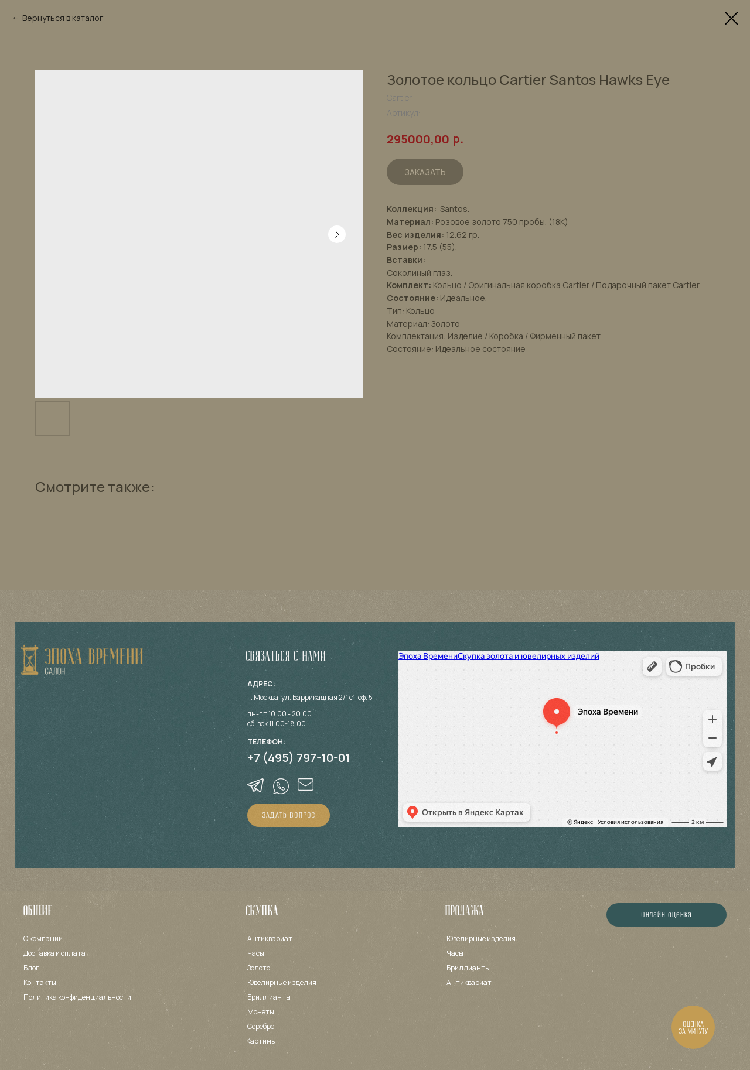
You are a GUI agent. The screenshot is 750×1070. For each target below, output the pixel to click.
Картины (261, 1041)
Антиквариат (269, 938)
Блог (31, 968)
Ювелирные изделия (481, 938)
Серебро (260, 1026)
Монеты (260, 1012)
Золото (258, 968)
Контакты (39, 982)
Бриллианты (269, 997)
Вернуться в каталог (62, 17)
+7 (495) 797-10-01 (298, 757)
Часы (255, 953)
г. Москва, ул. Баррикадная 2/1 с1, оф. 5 (310, 697)
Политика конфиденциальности (77, 997)
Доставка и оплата (54, 953)
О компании (43, 938)
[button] (288, 815)
